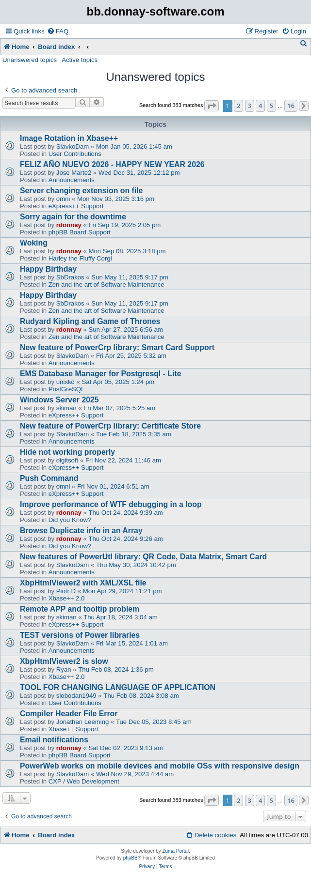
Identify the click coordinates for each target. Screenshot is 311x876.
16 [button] (291, 105)
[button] (211, 105)
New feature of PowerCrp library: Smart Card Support (117, 347)
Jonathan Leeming (82, 721)
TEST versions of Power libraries (80, 635)
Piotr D (66, 591)
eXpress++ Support (76, 206)
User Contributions (75, 153)
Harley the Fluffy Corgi (80, 258)
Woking (34, 243)
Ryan (63, 669)
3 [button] (249, 105)
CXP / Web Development (84, 781)
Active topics (80, 59)
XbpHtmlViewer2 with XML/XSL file (83, 583)
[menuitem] (57, 31)
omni (63, 198)
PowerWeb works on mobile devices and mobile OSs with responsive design (159, 766)
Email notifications (54, 740)
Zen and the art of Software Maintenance (106, 284)
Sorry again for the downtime (73, 217)
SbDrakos (70, 277)
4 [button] (260, 105)
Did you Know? (70, 519)
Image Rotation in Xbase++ (69, 138)
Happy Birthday (48, 269)
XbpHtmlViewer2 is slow (64, 661)
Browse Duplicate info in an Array (81, 530)
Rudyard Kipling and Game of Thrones (90, 321)
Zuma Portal (175, 851)
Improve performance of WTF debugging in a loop (111, 504)
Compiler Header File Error (68, 713)
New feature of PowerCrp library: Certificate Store (110, 426)
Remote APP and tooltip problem (79, 609)
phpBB (130, 858)
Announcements (72, 180)
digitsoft (67, 460)
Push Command (49, 478)
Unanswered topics (29, 59)
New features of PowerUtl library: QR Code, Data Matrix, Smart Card (143, 557)
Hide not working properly (67, 452)
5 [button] (271, 105)
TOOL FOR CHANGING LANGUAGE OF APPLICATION (117, 687)
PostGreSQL (67, 389)
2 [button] (238, 105)
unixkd (65, 381)
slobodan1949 (76, 695)
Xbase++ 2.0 (67, 598)
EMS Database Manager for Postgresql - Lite (100, 373)
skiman (66, 408)
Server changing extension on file (81, 190)
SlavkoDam (72, 146)
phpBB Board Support (80, 232)
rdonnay (69, 225)
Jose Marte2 (74, 172)
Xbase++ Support (73, 729)
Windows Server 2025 (59, 400)
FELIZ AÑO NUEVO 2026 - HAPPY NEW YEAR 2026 (112, 164)
